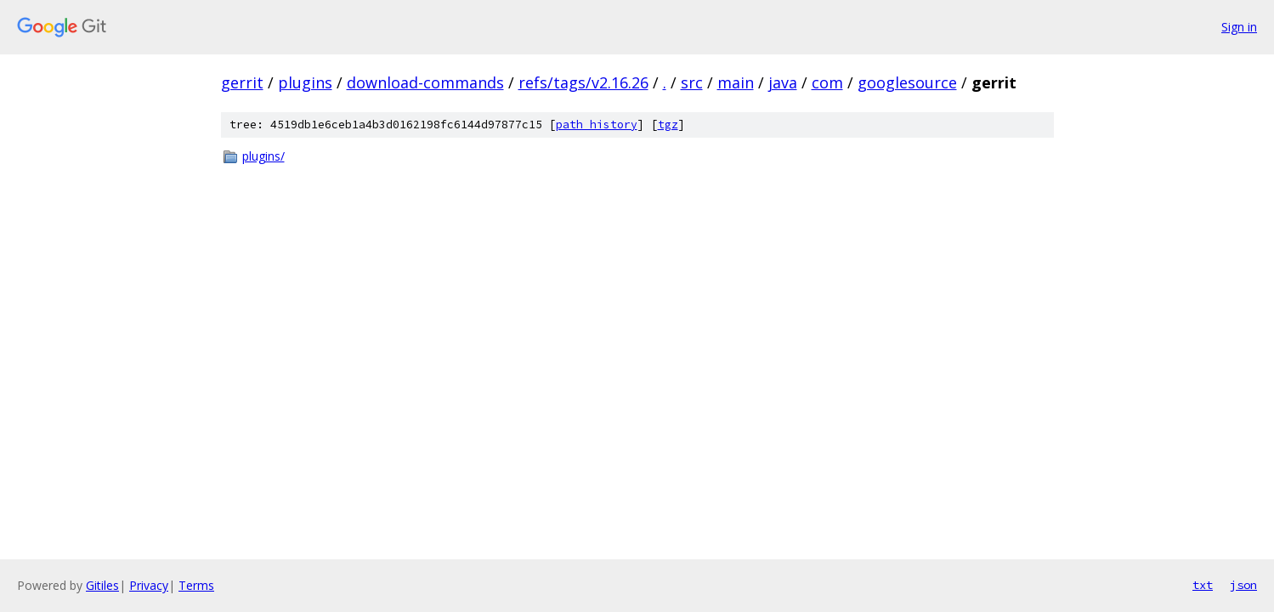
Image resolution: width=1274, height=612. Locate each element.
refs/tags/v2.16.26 (583, 82)
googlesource (907, 82)
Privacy (148, 585)
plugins (305, 82)
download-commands (425, 82)
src (692, 82)
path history (596, 124)
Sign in (1239, 27)
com (827, 82)
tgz (668, 124)
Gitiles (102, 585)
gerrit (242, 82)
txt (1202, 584)
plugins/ (263, 156)
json (1243, 584)
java (782, 82)
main (735, 82)
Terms (196, 585)
